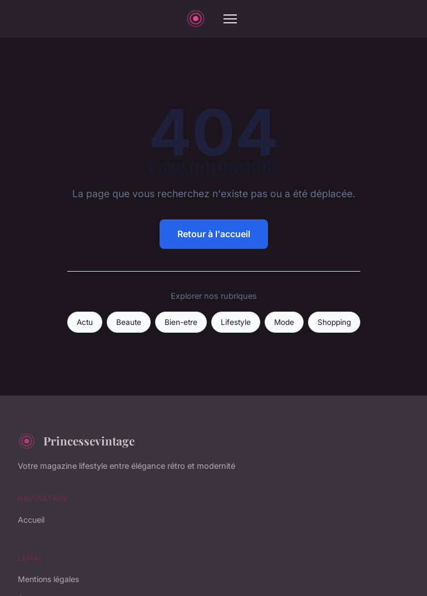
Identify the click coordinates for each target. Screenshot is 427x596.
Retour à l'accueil (213, 233)
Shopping (334, 322)
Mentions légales (48, 579)
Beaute (128, 322)
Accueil (31, 519)
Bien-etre (181, 322)
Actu (85, 322)
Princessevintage (76, 441)
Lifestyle (236, 322)
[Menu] (230, 19)
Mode (284, 322)
